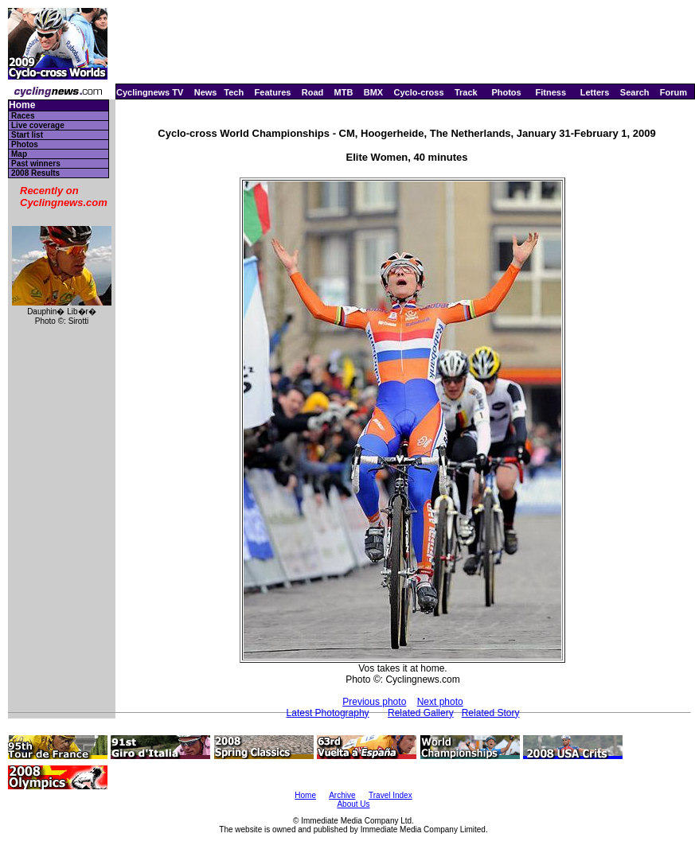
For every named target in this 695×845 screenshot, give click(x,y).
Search (635, 92)
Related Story (491, 712)
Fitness (550, 92)
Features (273, 92)
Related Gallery (421, 712)
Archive (342, 795)
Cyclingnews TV (149, 92)
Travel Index (390, 795)
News (205, 92)
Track (466, 92)
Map (19, 154)
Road (313, 92)
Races (22, 115)
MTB (343, 92)
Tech (234, 92)
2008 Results (35, 173)
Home (22, 105)
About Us (353, 804)
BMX (373, 92)
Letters (595, 92)
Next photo (440, 701)
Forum (673, 92)
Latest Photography (328, 712)
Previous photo (374, 701)
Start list (27, 134)
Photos (506, 92)
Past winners (36, 163)
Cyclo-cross (419, 92)
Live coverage (37, 125)
